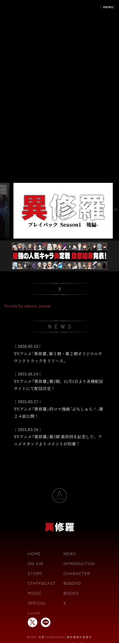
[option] (59, 211)
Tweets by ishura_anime (27, 306)
